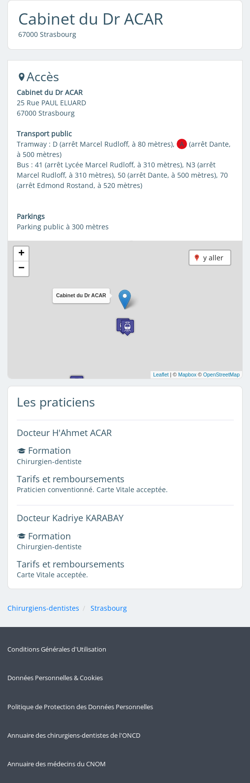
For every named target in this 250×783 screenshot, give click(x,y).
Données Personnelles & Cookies (55, 678)
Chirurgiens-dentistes (43, 608)
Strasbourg (109, 608)
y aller (213, 257)
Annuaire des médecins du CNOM (56, 764)
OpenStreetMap (221, 374)
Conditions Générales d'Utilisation (56, 649)
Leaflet (161, 374)
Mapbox (187, 374)
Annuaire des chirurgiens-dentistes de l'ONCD (73, 735)
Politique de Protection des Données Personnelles (80, 707)
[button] (125, 299)
